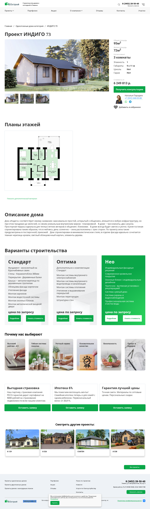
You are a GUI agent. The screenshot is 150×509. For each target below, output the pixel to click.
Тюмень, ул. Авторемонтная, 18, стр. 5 (133, 483)
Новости (79, 485)
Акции (53, 10)
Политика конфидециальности (130, 501)
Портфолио (32, 10)
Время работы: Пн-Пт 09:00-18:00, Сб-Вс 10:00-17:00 (129, 487)
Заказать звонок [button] (133, 6)
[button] (119, 4)
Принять (55, 503)
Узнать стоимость (35, 318)
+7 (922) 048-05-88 (133, 98)
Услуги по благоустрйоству (86, 488)
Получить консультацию (129, 89)
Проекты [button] (9, 10)
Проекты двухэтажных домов (15, 485)
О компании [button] (76, 10)
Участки (142, 10)
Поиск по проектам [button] (83, 481)
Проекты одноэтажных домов (15, 481)
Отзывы (99, 10)
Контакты (121, 10)
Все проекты (134, 467)
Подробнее (14, 318)
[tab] (11, 99)
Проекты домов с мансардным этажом (19, 488)
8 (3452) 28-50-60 (130, 3)
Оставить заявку (27, 407)
